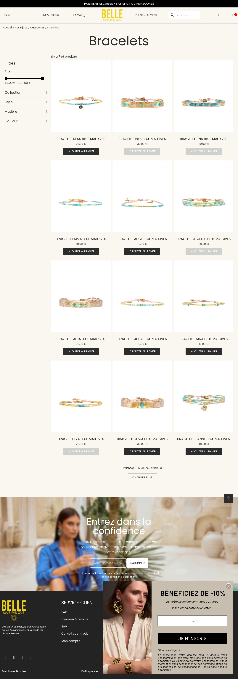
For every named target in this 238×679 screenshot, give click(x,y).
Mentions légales (14, 671)
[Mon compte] (218, 15)
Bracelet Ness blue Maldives (81, 138)
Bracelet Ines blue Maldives (142, 138)
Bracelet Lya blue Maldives (81, 439)
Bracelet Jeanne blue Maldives (203, 439)
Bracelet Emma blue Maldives (81, 238)
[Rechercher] (184, 15)
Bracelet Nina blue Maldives (203, 339)
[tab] (26, 71)
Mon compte (70, 641)
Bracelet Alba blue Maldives (81, 339)
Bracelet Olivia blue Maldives (142, 439)
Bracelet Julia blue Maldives (142, 339)
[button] (81, 151)
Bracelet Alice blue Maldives (142, 238)
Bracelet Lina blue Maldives (203, 138)
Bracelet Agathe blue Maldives (204, 238)
